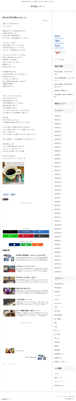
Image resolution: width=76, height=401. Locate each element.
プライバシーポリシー (61, 396)
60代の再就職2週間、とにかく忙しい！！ (64, 79)
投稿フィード (58, 377)
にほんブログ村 (58, 38)
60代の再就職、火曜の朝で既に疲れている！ (63, 85)
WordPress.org (58, 385)
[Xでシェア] (10, 231)
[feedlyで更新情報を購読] (25, 244)
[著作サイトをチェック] (22, 244)
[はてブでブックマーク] (41, 231)
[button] (41, 236)
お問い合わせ (71, 396)
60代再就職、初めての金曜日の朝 (63, 96)
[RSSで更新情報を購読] (29, 244)
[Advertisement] (26, 214)
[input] (64, 59)
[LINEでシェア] (10, 236)
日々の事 (5, 199)
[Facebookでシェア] (26, 231)
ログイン (57, 374)
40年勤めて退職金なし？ (61, 90)
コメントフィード (59, 381)
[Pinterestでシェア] (26, 236)
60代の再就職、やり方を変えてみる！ (63, 73)
